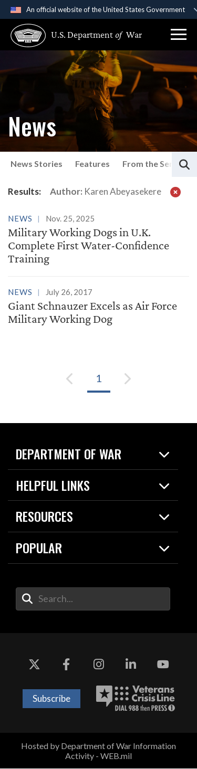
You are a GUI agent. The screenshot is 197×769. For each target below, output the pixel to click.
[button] (178, 34)
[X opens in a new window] (34, 664)
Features (92, 163)
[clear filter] (175, 191)
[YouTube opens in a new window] (163, 664)
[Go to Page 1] (98, 378)
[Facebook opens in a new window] (66, 664)
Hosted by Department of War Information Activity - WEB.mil (98, 751)
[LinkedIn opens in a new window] (131, 664)
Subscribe (51, 698)
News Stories (37, 163)
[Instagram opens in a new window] (99, 664)
